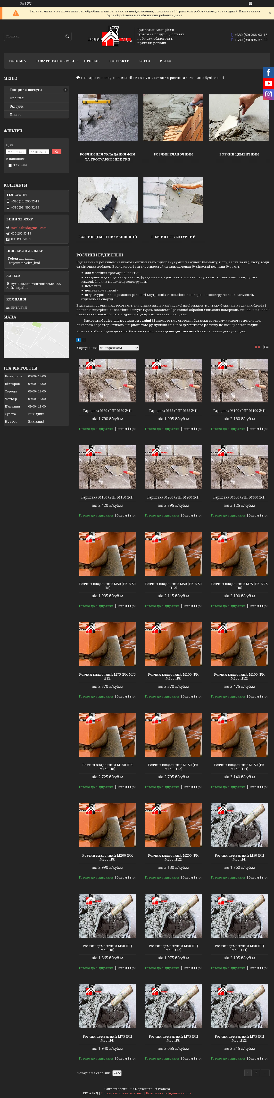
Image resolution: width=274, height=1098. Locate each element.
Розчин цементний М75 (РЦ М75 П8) (173, 1038)
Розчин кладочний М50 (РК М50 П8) (107, 586)
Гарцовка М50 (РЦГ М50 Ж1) (107, 411)
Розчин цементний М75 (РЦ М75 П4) (107, 1038)
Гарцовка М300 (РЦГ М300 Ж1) (239, 497)
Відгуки (17, 106)
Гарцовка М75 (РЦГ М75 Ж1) (173, 411)
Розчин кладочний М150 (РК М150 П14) (239, 767)
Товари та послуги (55, 61)
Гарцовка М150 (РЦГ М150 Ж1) (107, 497)
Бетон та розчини (169, 78)
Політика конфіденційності (168, 1093)
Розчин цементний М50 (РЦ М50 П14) (239, 948)
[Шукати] (67, 36)
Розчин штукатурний (173, 237)
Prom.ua (164, 1089)
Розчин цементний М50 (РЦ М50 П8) (107, 948)
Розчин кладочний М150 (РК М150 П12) (173, 767)
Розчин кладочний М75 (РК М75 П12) (107, 676)
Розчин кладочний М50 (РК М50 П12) (173, 586)
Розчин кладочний (173, 154)
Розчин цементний (239, 154)
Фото (144, 61)
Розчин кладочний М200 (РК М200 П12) (173, 857)
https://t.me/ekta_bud (24, 263)
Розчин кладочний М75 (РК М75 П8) (239, 586)
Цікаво (15, 114)
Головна (17, 61)
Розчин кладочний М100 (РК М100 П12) (239, 676)
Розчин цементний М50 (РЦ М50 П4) (239, 857)
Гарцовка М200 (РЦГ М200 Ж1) (173, 497)
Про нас (92, 61)
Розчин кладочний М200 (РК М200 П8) (107, 857)
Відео (165, 61)
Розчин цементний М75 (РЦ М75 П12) (239, 1038)
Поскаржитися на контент (122, 1093)
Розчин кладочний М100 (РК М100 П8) (173, 676)
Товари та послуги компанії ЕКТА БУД (116, 78)
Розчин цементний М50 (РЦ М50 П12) (173, 948)
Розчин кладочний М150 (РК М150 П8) (107, 767)
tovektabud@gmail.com (29, 228)
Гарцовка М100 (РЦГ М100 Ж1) (239, 411)
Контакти (119, 61)
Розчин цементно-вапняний (107, 237)
